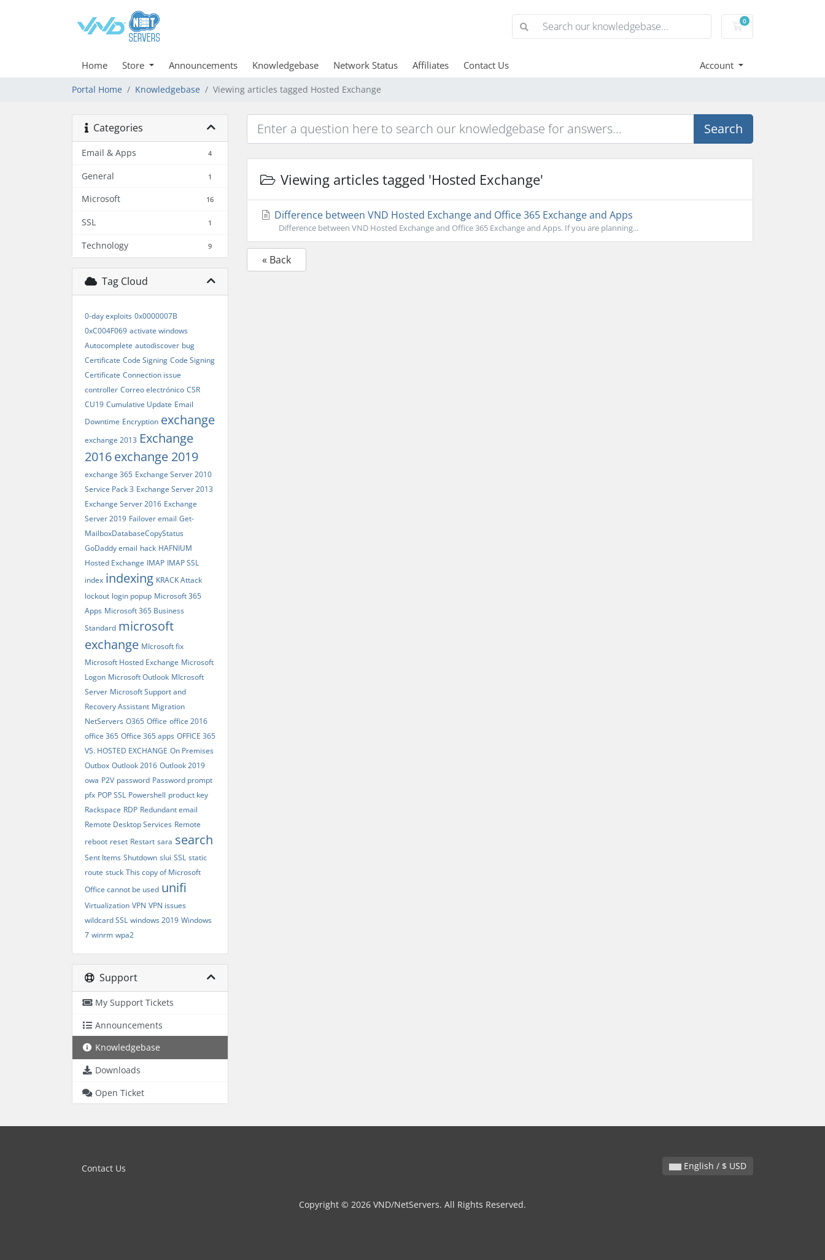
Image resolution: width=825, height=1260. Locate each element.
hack (148, 548)
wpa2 (124, 935)
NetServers (104, 721)
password (133, 780)
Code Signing (145, 360)
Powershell (147, 795)
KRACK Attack (179, 580)
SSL (180, 857)
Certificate (102, 360)
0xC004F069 (106, 330)
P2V (107, 780)
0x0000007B (155, 316)
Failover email (153, 518)
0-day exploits (108, 316)
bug (188, 345)
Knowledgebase (285, 65)
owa (92, 780)
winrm (102, 935)
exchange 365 (109, 474)
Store (134, 65)
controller (101, 389)
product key (188, 795)
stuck (114, 872)
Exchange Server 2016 (123, 504)
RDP (130, 809)
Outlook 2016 (134, 765)
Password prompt (182, 780)
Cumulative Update (139, 404)
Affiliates (430, 65)
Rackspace (103, 809)
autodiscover (157, 345)
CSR (193, 389)
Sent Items (103, 857)
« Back (276, 259)
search (194, 839)
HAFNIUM (175, 548)
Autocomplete (109, 345)
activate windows (159, 330)
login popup (132, 596)
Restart (142, 841)
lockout (97, 596)
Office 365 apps (147, 736)
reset (119, 841)
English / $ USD (707, 1166)
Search (723, 128)
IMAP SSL (183, 563)
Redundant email (169, 809)
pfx (90, 795)
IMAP (156, 563)
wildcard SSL (106, 920)
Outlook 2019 (182, 765)
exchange (188, 419)
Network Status (365, 65)
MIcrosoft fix (162, 646)
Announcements (203, 65)
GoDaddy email (111, 548)
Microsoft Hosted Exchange (132, 662)
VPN (139, 905)
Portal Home (97, 89)
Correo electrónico (152, 389)
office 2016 (188, 721)
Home (94, 65)
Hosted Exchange (114, 563)
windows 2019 (154, 920)
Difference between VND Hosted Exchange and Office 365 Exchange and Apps (500, 221)
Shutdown (140, 857)
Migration (168, 706)
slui (165, 857)
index (94, 580)
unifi (174, 887)
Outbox (97, 765)
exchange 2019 (156, 456)
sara (164, 841)
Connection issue (152, 375)
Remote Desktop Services (128, 824)
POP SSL (112, 795)
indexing (129, 578)
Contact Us (486, 65)
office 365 (101, 736)
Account (718, 65)
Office (157, 721)
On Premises (192, 750)
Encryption (140, 421)
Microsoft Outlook (138, 677)
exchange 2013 (111, 440)
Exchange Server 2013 (174, 489)
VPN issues (167, 905)
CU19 (94, 404)
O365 (135, 721)
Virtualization (107, 905)
